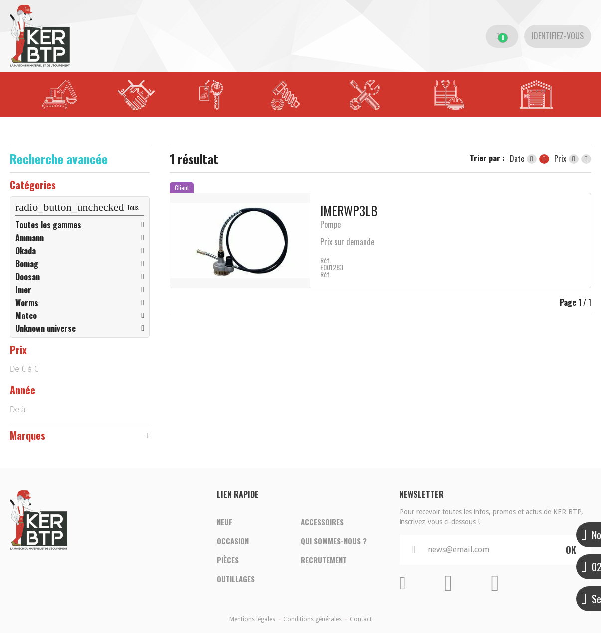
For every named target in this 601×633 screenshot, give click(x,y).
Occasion (233, 541)
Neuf (224, 522)
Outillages (236, 579)
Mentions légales (252, 619)
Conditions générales (312, 619)
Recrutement (324, 560)
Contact (361, 619)
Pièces (228, 560)
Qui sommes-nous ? (334, 541)
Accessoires (322, 522)
